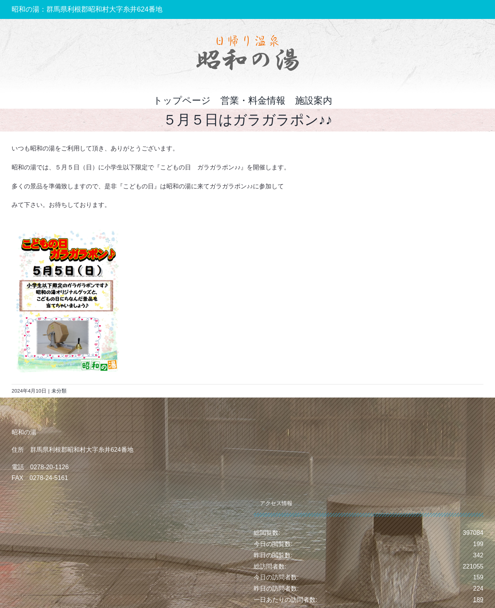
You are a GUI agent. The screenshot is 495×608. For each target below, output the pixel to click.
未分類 (59, 391)
